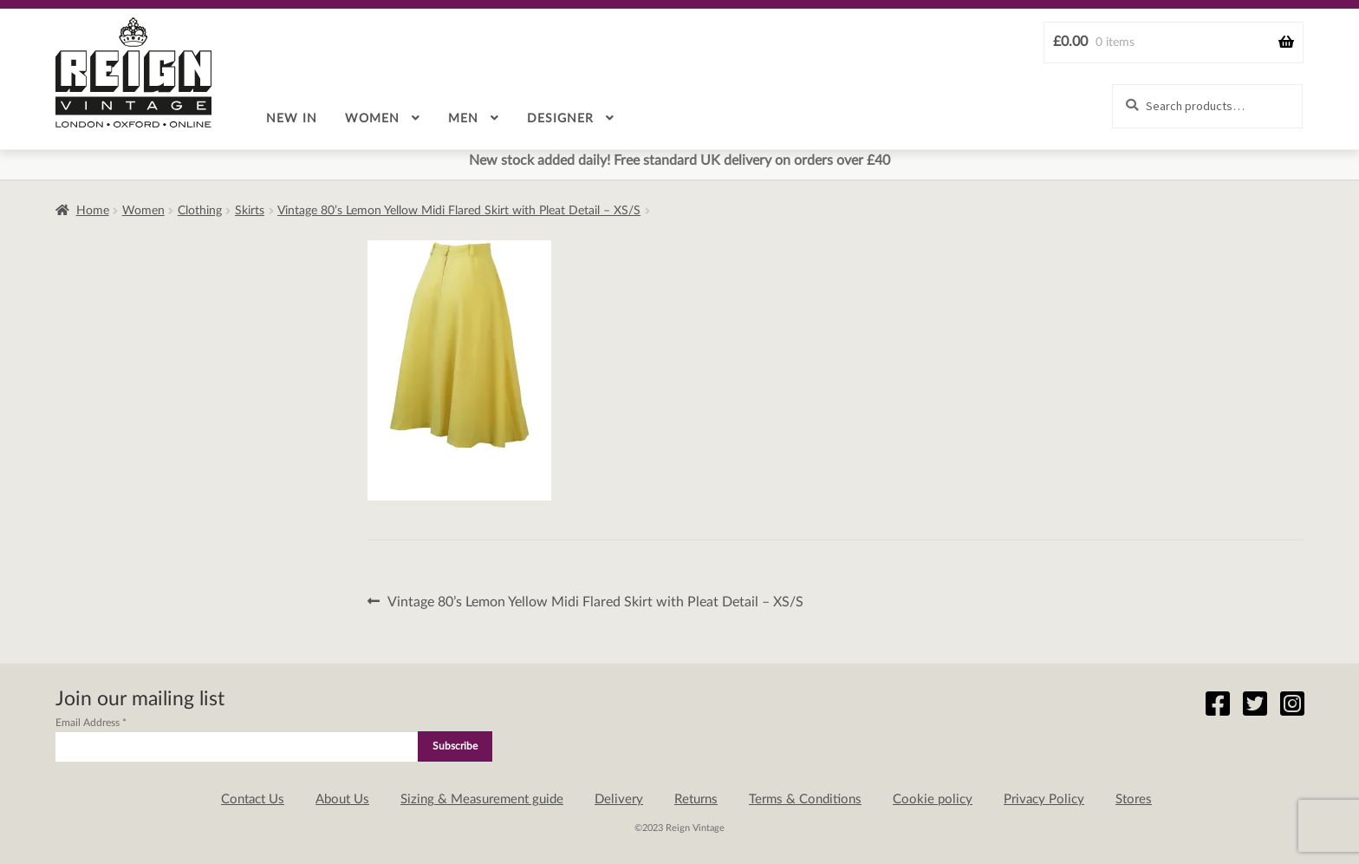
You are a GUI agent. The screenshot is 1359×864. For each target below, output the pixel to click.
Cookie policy (932, 799)
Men (463, 119)
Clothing (200, 211)
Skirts (249, 211)
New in (291, 119)
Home (92, 211)
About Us (342, 799)
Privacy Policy (1044, 799)
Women (372, 119)
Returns (696, 799)
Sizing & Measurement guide (481, 799)
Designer (560, 119)
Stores (1133, 799)
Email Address (91, 722)
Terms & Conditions (805, 799)
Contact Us (252, 799)
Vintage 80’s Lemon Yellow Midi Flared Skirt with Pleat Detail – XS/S (458, 211)
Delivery (619, 799)
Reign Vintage (133, 72)
